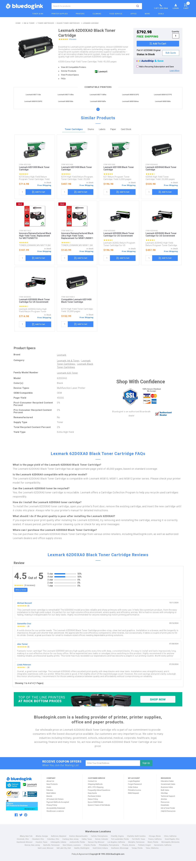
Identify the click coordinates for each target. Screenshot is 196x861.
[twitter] (20, 815)
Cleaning (97, 14)
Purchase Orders (94, 796)
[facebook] (16, 815)
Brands (49, 796)
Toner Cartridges (74, 129)
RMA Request (133, 793)
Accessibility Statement (56, 808)
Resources (165, 802)
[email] (113, 763)
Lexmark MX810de (65, 101)
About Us (50, 781)
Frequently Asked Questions (99, 790)
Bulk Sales (165, 790)
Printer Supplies (59, 14)
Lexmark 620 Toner (67, 373)
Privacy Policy (52, 805)
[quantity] (22, 192)
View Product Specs (70, 75)
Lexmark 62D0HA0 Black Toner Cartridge (161, 168)
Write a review (21, 590)
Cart (186, 5)
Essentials (165, 805)
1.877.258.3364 (161, 6)
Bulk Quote (171, 53)
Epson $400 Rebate (95, 802)
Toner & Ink (37, 14)
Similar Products (68, 71)
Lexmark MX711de (33, 95)
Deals (161, 14)
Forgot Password (135, 784)
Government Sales (168, 784)
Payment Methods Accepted (58, 802)
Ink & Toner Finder (168, 808)
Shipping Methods (95, 784)
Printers (80, 14)
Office (134, 14)
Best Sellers (51, 793)
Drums (91, 129)
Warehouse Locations (55, 811)
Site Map (164, 793)
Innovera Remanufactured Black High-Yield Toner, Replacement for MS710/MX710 (35, 235)
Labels (102, 129)
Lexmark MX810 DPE (130, 95)
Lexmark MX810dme (130, 101)
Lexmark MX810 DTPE (163, 95)
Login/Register (134, 781)
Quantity (175, 31)
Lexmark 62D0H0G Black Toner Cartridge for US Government (161, 234)
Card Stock (126, 129)
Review (19, 562)
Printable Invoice (134, 790)
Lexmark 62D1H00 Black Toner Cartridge (76, 168)
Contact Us (92, 781)
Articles (164, 799)
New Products (52, 784)
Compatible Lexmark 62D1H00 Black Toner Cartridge (76, 300)
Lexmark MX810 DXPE (33, 101)
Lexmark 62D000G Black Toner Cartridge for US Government (118, 234)
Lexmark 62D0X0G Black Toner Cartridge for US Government (34, 300)
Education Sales (167, 781)
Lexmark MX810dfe (98, 101)
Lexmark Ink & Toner (68, 360)
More (147, 14)
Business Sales (167, 787)
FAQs (63, 79)
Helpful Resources (168, 811)
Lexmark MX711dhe (66, 95)
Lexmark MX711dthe (98, 95)
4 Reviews (72, 39)
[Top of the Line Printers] (98, 699)
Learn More (174, 70)
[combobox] (96, 6)
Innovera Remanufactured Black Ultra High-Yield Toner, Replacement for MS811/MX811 (77, 235)
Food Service (115, 14)
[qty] (175, 35)
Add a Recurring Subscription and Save (155, 66)
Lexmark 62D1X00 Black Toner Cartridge (34, 168)
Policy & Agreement (80, 854)
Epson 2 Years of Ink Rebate (99, 805)
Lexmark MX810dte (163, 101)
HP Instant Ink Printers (55, 799)
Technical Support (168, 796)
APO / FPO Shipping (95, 787)
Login (176, 6)
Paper (113, 129)
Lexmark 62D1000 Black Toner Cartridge (118, 168)
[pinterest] (25, 815)
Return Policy (93, 799)
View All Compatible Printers (73, 67)
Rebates (50, 790)
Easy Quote (92, 793)
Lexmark (61, 355)
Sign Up (146, 763)
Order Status (133, 787)
